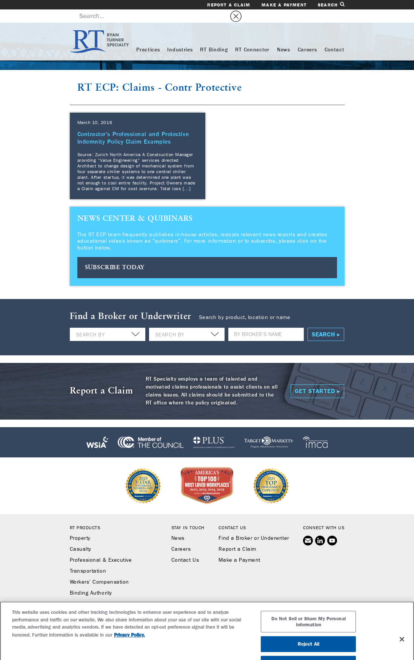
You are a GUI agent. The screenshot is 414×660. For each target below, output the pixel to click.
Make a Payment (284, 5)
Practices (148, 36)
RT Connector (252, 36)
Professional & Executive (101, 547)
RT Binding (214, 36)
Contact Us (185, 547)
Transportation (88, 558)
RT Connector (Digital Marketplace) (113, 590)
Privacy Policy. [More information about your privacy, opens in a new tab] (129, 643)
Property (80, 525)
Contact (335, 36)
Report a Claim (228, 5)
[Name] (266, 321)
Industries (179, 36)
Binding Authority (91, 580)
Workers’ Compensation (99, 569)
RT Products (85, 514)
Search (331, 5)
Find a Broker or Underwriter (254, 525)
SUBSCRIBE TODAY (115, 254)
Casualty (80, 536)
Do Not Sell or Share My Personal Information (308, 630)
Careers (307, 36)
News (283, 36)
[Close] (402, 648)
